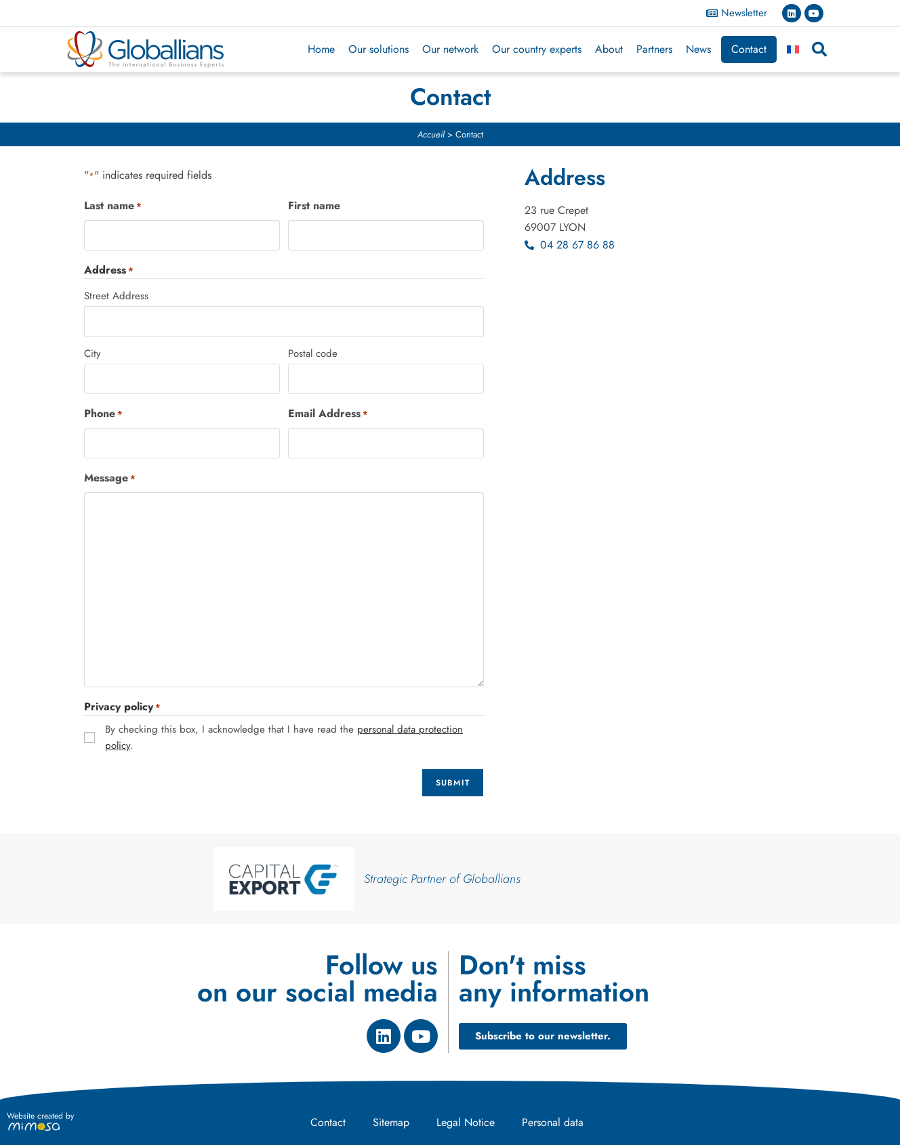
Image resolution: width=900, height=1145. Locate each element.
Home (321, 49)
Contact (748, 49)
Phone (103, 414)
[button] (819, 49)
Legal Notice (465, 1122)
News (698, 49)
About (609, 49)
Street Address (116, 295)
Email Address (328, 414)
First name (314, 205)
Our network (450, 49)
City (92, 353)
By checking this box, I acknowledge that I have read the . (284, 737)
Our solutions (378, 49)
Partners (654, 49)
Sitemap (391, 1122)
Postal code (313, 353)
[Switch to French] (792, 49)
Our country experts (536, 49)
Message (110, 478)
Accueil (431, 134)
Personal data (553, 1122)
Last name (113, 206)
